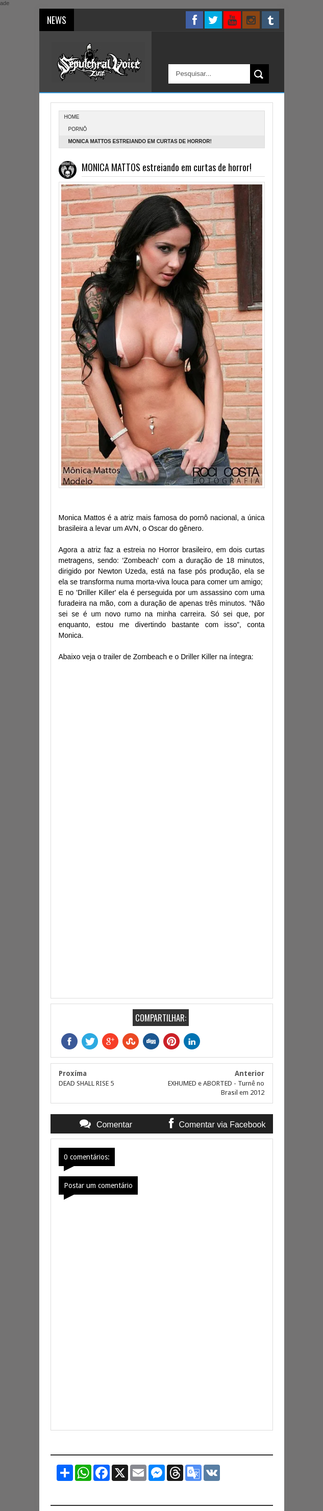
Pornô (77, 129)
